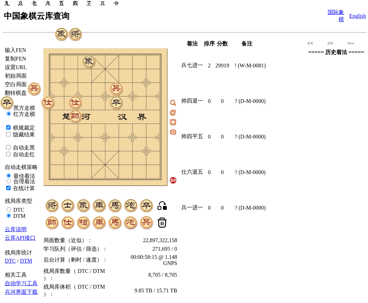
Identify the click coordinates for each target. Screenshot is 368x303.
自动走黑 (23, 147)
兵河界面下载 (21, 292)
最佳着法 (23, 176)
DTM (19, 216)
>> (330, 43)
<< (310, 43)
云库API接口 (20, 238)
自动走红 (23, 154)
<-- (351, 43)
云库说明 (16, 229)
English (357, 16)
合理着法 (23, 181)
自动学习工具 (21, 283)
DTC (18, 210)
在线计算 (23, 188)
